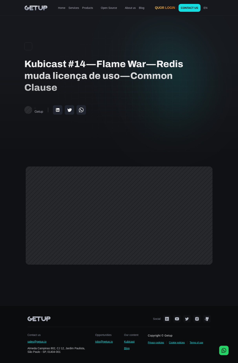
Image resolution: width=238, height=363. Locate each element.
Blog (126, 348)
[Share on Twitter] (69, 110)
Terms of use (196, 342)
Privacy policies (156, 342)
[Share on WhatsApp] (81, 110)
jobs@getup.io (104, 341)
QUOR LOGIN (165, 7)
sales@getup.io (37, 341)
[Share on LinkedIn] (57, 110)
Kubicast (129, 341)
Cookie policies (177, 342)
